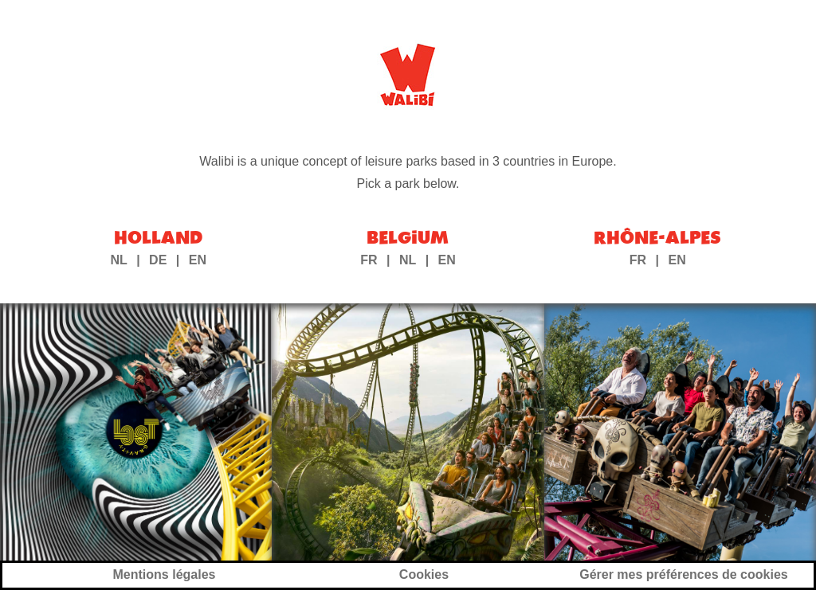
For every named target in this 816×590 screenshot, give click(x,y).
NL (118, 260)
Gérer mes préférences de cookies (683, 574)
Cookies (424, 574)
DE (158, 260)
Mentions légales (164, 574)
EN (197, 260)
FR (368, 260)
